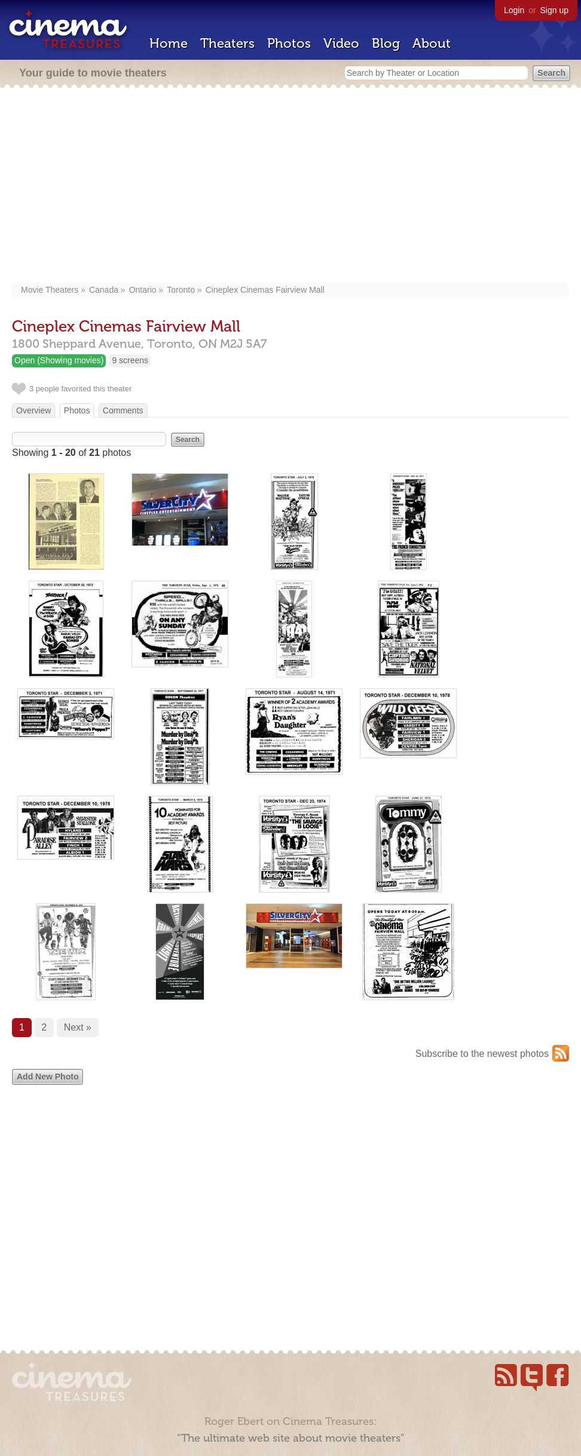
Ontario (143, 290)
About (431, 43)
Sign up (554, 10)
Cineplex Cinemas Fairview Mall (265, 290)
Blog (386, 43)
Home (168, 43)
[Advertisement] (291, 186)
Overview (33, 410)
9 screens (130, 360)
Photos (289, 43)
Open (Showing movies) (58, 360)
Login (514, 10)
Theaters (227, 43)
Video (341, 43)
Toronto (181, 290)
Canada (103, 290)
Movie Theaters (49, 290)
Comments (123, 410)
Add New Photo (47, 1076)
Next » (77, 1027)
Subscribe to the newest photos (482, 1054)
